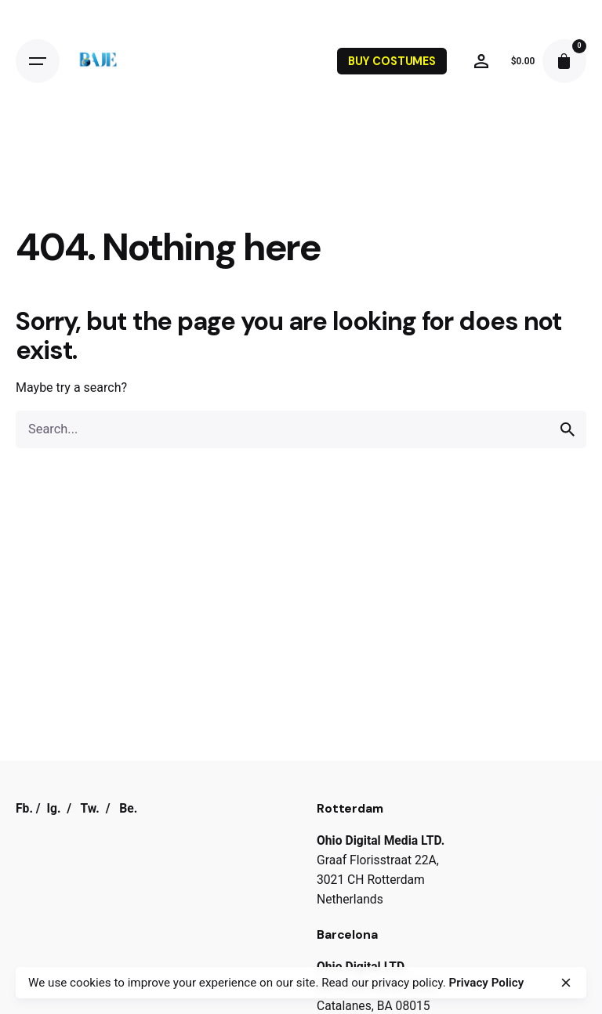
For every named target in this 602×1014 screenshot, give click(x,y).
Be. (128, 808)
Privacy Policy (486, 983)
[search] (567, 429)
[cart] (564, 61)
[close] (566, 982)
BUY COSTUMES (392, 61)
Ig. (53, 808)
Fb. (24, 808)
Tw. (89, 808)
